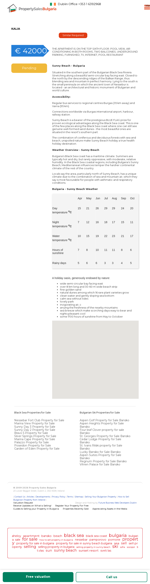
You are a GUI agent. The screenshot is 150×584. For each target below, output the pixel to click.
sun (49, 550)
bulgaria (118, 535)
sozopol (131, 547)
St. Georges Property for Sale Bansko (105, 436)
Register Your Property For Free (71, 505)
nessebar (81, 539)
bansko (46, 536)
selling (30, 546)
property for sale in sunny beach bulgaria (84, 543)
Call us (111, 577)
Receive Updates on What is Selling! (32, 505)
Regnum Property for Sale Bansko (104, 461)
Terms (70, 496)
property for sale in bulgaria (35, 543)
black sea (74, 535)
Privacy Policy (58, 496)
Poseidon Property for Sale (32, 445)
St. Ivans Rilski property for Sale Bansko (101, 447)
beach (58, 536)
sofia (122, 547)
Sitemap (79, 496)
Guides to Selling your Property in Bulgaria (36, 508)
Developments (43, 496)
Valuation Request (23, 502)
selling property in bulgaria (56, 547)
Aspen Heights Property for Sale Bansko (102, 425)
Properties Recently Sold (75, 508)
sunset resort (88, 550)
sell (124, 543)
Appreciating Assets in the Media (109, 508)
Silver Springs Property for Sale (35, 436)
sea (116, 543)
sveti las (105, 550)
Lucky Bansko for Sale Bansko (100, 452)
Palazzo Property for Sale (31, 442)
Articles (30, 496)
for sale (30, 539)
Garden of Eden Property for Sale (37, 448)
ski (115, 546)
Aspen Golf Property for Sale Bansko (105, 420)
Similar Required (73, 35)
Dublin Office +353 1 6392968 (79, 4)
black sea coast (96, 536)
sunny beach (65, 550)
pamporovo (97, 539)
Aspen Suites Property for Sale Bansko (100, 456)
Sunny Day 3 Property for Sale (34, 426)
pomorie (114, 539)
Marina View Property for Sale (34, 423)
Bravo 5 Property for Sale (31, 433)
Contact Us (19, 496)
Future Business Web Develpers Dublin (117, 503)
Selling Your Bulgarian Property (100, 496)
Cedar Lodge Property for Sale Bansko (100, 440)
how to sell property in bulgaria (56, 539)
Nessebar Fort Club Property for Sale (39, 420)
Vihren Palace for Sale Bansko (100, 464)
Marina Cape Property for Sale (34, 439)
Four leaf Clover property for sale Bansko (102, 431)
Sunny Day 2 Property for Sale (34, 430)
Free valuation (38, 577)
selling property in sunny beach (93, 547)
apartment (31, 536)
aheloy (16, 536)
